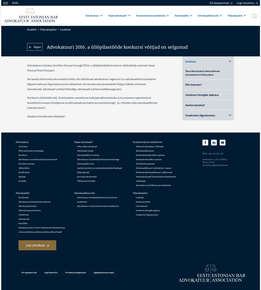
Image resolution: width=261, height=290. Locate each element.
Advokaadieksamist (145, 150)
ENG (15, 2)
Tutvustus (23, 146)
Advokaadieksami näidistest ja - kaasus (153, 168)
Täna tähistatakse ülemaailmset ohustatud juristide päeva (202, 72)
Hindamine (24, 214)
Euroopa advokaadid (87, 176)
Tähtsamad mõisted (86, 181)
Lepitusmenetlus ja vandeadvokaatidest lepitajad (99, 168)
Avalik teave (24, 172)
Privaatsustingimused (75, 272)
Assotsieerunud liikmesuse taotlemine (153, 185)
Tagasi (35, 46)
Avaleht (32, 29)
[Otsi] (254, 16)
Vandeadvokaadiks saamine (148, 159)
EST (5, 2)
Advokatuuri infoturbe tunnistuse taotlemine (98, 206)
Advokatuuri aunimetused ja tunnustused (38, 159)
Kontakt (22, 181)
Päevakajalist (237, 15)
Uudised (65, 29)
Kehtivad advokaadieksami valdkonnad (154, 172)
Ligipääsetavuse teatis (103, 272)
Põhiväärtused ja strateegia (31, 150)
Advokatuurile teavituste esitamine (35, 201)
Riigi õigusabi (83, 172)
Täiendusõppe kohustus (30, 210)
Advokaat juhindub (27, 206)
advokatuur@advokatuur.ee (214, 165)
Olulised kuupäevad (145, 163)
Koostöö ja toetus (27, 163)
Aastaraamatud (195, 105)
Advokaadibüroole (210, 15)
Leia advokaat (37, 245)
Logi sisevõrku (247, 2)
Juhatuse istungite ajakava (202, 94)
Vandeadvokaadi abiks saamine (150, 155)
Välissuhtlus (24, 168)
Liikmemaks (24, 219)
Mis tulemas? (193, 84)
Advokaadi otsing (85, 150)
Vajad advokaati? (119, 15)
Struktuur (23, 155)
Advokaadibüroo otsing (88, 155)
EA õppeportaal (221, 2)
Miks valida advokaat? (87, 146)
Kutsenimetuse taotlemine (152, 15)
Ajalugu (22, 176)
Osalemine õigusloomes (208, 115)
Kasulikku (23, 223)
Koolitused (24, 197)
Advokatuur (94, 15)
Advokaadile (183, 15)
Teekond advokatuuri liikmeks (150, 146)
